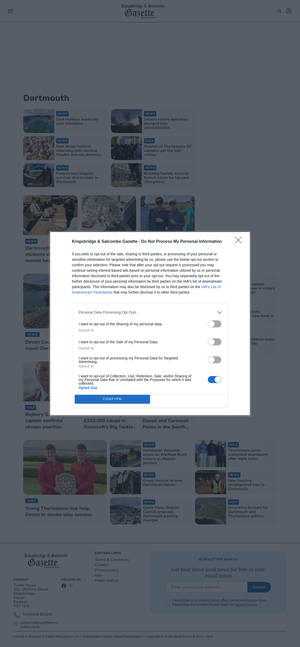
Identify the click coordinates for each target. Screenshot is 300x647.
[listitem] (150, 312)
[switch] (214, 323)
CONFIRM (112, 399)
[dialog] (150, 324)
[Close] (240, 242)
